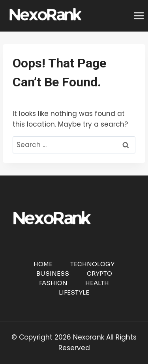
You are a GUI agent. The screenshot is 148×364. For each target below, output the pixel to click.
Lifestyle (74, 292)
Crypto (99, 273)
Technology (92, 264)
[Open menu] (138, 15)
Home (43, 264)
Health (97, 283)
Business (52, 273)
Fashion (53, 283)
